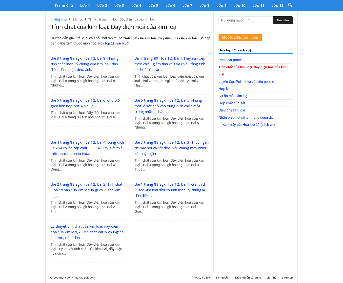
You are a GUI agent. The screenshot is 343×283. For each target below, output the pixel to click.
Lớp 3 (119, 5)
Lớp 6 (170, 5)
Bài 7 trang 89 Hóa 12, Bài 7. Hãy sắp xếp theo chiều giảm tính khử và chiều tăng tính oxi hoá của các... (169, 64)
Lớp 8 (204, 5)
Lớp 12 (277, 5)
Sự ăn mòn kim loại (233, 96)
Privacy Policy (201, 277)
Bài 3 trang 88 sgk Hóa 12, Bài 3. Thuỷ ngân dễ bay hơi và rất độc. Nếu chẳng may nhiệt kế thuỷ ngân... (172, 148)
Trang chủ (63, 5)
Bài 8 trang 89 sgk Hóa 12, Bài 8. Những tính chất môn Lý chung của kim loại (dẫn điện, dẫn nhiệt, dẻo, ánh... (85, 64)
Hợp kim (225, 89)
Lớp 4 (136, 5)
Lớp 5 (153, 5)
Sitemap (287, 277)
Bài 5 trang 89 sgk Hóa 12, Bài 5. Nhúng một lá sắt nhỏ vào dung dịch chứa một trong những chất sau (168, 106)
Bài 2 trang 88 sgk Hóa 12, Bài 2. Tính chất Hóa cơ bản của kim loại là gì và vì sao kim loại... (86, 190)
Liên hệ (271, 277)
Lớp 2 (102, 5)
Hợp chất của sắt (232, 103)
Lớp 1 (85, 5)
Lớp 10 (239, 5)
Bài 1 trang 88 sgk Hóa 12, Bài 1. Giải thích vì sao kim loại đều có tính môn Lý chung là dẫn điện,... (170, 190)
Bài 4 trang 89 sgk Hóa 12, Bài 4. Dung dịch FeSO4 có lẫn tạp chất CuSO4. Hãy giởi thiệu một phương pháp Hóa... (87, 148)
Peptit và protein (231, 60)
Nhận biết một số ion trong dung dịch (247, 117)
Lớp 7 (187, 5)
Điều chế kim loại (232, 110)
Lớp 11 (258, 5)
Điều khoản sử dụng (248, 277)
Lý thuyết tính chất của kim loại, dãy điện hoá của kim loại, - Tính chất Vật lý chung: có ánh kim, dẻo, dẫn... (87, 232)
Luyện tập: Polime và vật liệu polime (246, 82)
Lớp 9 (221, 5)
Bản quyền (222, 277)
